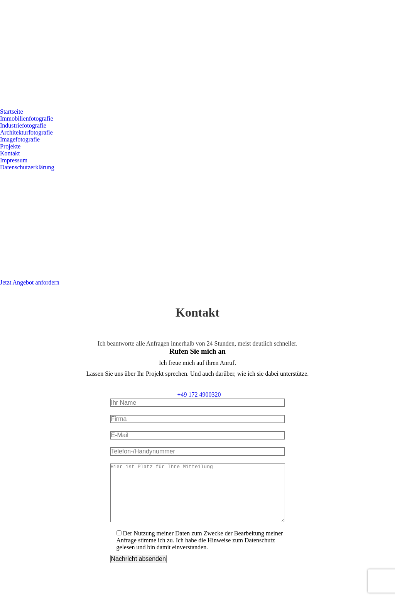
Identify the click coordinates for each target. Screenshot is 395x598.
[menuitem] (11, 111)
